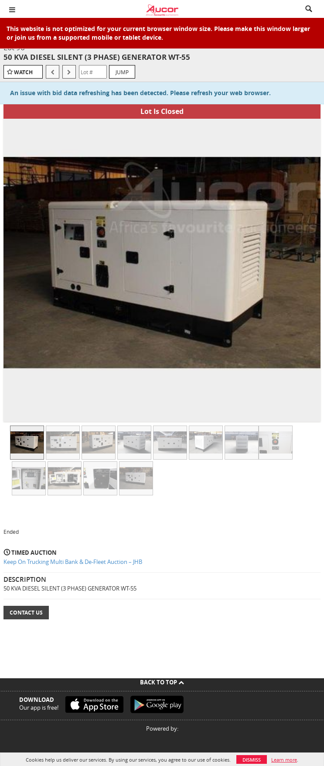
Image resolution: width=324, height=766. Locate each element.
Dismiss (251, 759)
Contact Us (26, 612)
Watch (23, 72)
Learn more (284, 759)
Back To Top (162, 682)
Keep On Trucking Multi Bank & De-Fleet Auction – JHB (72, 562)
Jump (122, 72)
